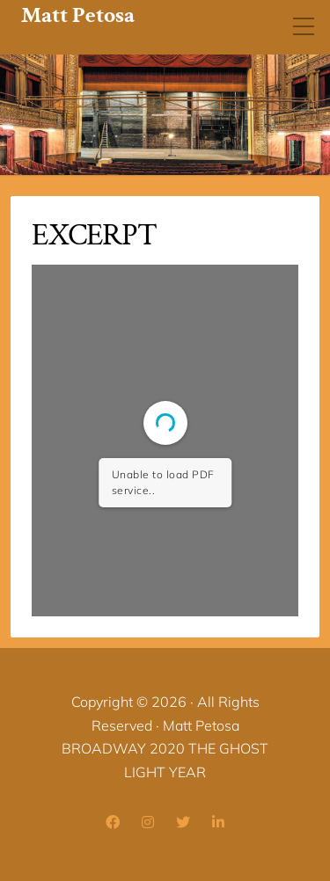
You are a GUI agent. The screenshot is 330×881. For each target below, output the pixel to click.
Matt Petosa (78, 15)
